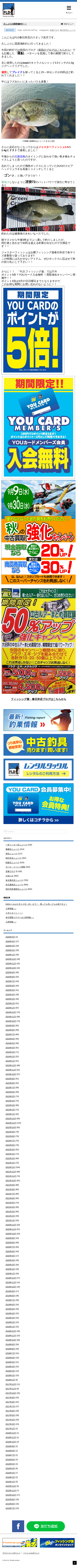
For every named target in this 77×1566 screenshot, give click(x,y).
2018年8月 (10, 1349)
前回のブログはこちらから (54, 49)
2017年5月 (10, 1415)
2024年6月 (10, 1039)
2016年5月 (10, 1464)
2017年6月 (10, 1411)
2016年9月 (10, 1446)
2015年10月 (11, 1495)
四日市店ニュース (13, 858)
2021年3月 (10, 1211)
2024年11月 (11, 1017)
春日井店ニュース (68, 30)
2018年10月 (11, 1340)
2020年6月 (10, 1251)
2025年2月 (10, 1003)
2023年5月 (10, 1096)
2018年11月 (11, 1335)
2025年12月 (11, 959)
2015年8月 (10, 1504)
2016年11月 (11, 1437)
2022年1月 (10, 1167)
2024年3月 (10, 1052)
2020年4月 (10, 1260)
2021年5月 (10, 1203)
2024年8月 (10, 1030)
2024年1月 (10, 1061)
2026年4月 (10, 941)
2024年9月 (10, 1025)
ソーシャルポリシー (31, 1553)
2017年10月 (11, 1393)
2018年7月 (10, 1353)
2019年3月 (10, 1318)
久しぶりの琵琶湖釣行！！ (15, 24)
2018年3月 (10, 1371)
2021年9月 (10, 1185)
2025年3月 (10, 999)
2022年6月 (10, 1145)
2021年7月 (10, 1194)
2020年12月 (11, 1225)
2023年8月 (10, 1083)
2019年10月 (11, 1287)
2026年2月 (10, 950)
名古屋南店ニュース (14, 885)
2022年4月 (10, 1154)
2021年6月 (10, 1198)
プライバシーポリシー (11, 1553)
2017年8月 (10, 1402)
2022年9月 (10, 1132)
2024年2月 (10, 1056)
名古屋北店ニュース (14, 880)
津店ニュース (11, 854)
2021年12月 (11, 1172)
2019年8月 (10, 1296)
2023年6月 (10, 1092)
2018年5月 (10, 1362)
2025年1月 (10, 1008)
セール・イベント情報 (15, 867)
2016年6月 (10, 1459)
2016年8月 (10, 1451)
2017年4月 (10, 1420)
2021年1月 (10, 1220)
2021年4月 (10, 1207)
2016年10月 (11, 1442)
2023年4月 (10, 1101)
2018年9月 (10, 1344)
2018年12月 (11, 1331)
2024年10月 (11, 1021)
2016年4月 (10, 1468)
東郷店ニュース (12, 849)
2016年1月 (10, 1482)
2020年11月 (11, 1229)
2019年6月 (10, 1304)
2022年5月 (10, 1149)
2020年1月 (10, 1273)
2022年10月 (11, 1127)
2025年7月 (10, 981)
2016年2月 (10, 1477)
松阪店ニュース (12, 862)
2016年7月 (10, 1455)
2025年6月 (10, 986)
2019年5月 (10, 1309)
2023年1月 (10, 1114)
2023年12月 (11, 1065)
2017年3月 (10, 1424)
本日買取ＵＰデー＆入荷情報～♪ (20, 917)
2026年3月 (10, 946)
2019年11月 (11, 1282)
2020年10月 (11, 1234)
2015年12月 (11, 1486)
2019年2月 (10, 1322)
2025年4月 (10, 994)
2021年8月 (10, 1189)
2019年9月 (10, 1291)
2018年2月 (10, 1375)
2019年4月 (10, 1313)
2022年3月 (10, 1158)
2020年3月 (10, 1265)
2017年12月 (11, 1384)
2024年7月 (10, 1034)
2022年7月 (10, 1141)
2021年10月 (11, 1180)
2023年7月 (10, 1087)
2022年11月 (11, 1123)
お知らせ (9, 876)
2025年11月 (11, 963)
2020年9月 (10, 1238)
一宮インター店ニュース (16, 845)
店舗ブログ (54, 30)
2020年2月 (10, 1269)
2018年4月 (10, 1366)
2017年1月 (10, 1428)
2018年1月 (10, 1380)
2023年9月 (10, 1079)
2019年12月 (11, 1278)
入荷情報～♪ (11, 908)
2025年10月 (11, 968)
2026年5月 (10, 937)
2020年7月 (10, 1247)
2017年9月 (10, 1397)
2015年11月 (11, 1490)
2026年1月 (10, 955)
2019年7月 (10, 1300)
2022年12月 (11, 1118)
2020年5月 (10, 1256)
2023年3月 (10, 1105)
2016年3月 (10, 1473)
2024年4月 (10, 1048)
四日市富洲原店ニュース (16, 889)
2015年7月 (10, 1508)
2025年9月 (10, 972)
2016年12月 (11, 1433)
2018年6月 (10, 1358)
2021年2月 (10, 1216)
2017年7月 (10, 1406)
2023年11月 (11, 1070)
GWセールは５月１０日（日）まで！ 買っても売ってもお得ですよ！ (36, 904)
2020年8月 (10, 1242)
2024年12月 (11, 1012)
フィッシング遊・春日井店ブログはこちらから (38, 699)
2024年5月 (10, 1043)
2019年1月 (10, 1327)
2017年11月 (11, 1389)
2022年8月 (10, 1136)
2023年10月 (11, 1074)
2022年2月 (10, 1163)
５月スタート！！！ (14, 913)
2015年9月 (10, 1499)
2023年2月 (10, 1110)
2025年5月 (10, 990)
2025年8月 (10, 977)
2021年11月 (11, 1176)
